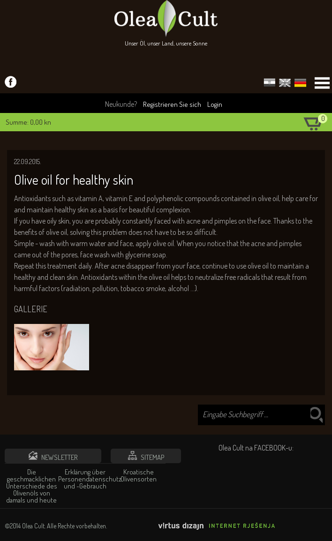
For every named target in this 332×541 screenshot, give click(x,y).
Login (214, 104)
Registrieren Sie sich (172, 104)
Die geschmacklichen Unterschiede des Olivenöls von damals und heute (31, 485)
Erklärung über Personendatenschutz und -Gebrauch (85, 478)
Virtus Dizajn (217, 526)
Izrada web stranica (325, 532)
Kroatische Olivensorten (139, 475)
